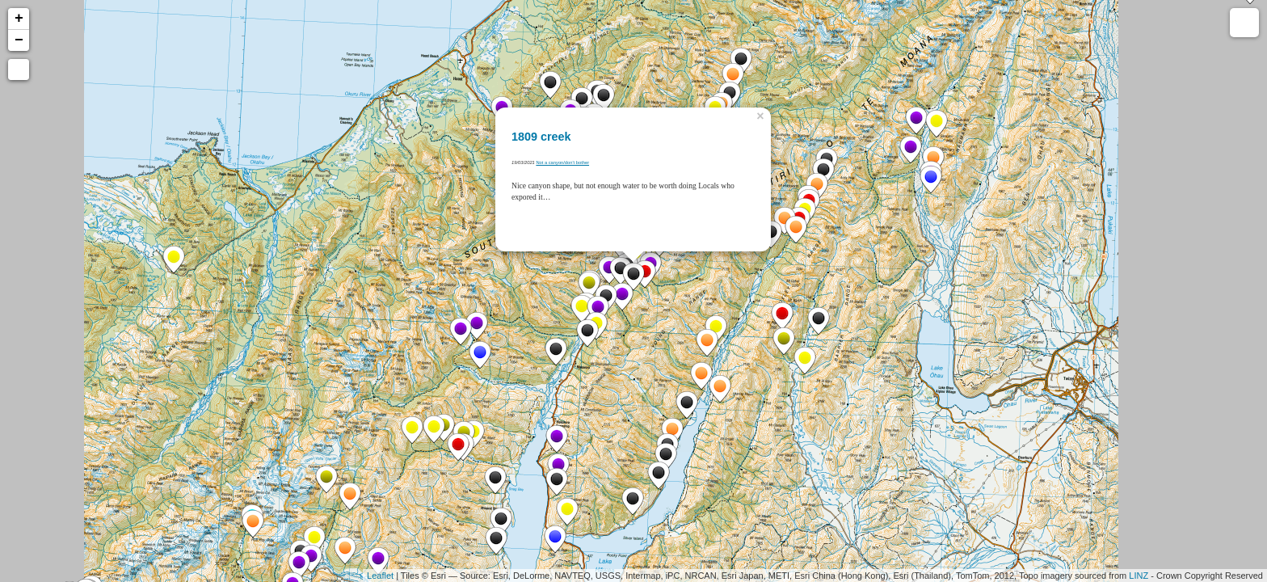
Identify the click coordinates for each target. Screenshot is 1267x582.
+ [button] (19, 18)
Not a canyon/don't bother (562, 162)
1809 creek (541, 136)
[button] (18, 69)
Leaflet (380, 575)
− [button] (19, 40)
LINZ (1138, 575)
